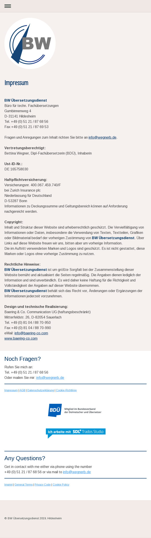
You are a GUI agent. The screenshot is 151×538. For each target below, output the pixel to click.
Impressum (11, 390)
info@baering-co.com (31, 333)
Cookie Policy (61, 484)
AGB (22, 390)
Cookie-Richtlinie (66, 390)
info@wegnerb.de (102, 137)
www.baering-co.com (20, 338)
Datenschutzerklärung (40, 390)
